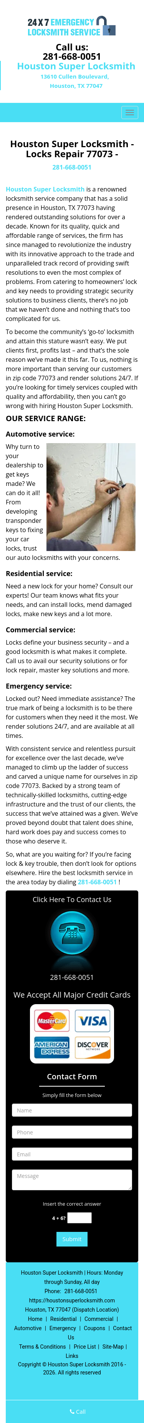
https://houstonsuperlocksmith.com (72, 1300)
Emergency (63, 1328)
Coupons (94, 1328)
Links (72, 1356)
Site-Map (113, 1347)
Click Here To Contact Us (72, 899)
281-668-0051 (72, 56)
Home (35, 1319)
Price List (85, 1347)
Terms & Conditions (42, 1347)
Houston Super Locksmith (45, 189)
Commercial (98, 1319)
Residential (63, 1319)
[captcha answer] (79, 1217)
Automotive (28, 1328)
